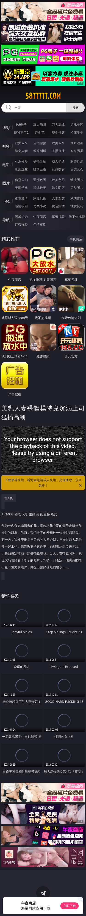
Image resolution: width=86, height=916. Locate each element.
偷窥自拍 (21, 180)
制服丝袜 (21, 169)
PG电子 (21, 124)
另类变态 (76, 169)
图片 (6, 183)
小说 (6, 201)
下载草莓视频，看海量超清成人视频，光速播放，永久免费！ (44, 483)
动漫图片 (76, 180)
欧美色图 (58, 180)
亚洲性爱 (21, 161)
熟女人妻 (21, 151)
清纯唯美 (39, 187)
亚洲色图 (39, 180)
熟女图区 (58, 187)
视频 (6, 146)
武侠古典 (76, 198)
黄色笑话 (58, 206)
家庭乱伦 (39, 198)
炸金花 (39, 132)
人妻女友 (58, 198)
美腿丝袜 (21, 187)
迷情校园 (21, 206)
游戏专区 (76, 124)
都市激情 (21, 198)
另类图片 (76, 187)
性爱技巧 (76, 206)
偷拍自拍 (39, 161)
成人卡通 (58, 161)
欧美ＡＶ (58, 143)
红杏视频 (21, 224)
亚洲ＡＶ (21, 143)
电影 (6, 164)
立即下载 (69, 906)
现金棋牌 (58, 132)
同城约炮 (21, 216)
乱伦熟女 (58, 169)
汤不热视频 (77, 216)
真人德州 (39, 124)
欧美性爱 (76, 161)
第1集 (9, 498)
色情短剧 (39, 224)
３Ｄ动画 (76, 143)
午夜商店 (39, 216)
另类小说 (39, 206)
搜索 (75, 107)
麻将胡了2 (21, 132)
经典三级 (39, 169)
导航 (6, 219)
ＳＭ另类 (76, 151)
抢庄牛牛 (76, 132)
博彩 (6, 127)
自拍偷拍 (39, 143)
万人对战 (58, 124)
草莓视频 (58, 216)
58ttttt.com (43, 96)
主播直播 (58, 151)
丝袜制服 (39, 151)
